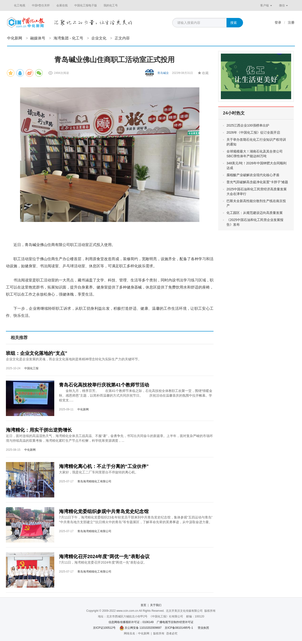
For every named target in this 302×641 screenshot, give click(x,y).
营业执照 (203, 627)
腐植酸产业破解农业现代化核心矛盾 (252, 175)
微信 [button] (283, 5)
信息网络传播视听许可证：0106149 (131, 622)
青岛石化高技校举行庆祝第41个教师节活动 (104, 384)
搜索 (233, 23)
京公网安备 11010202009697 (143, 627)
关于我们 (155, 605)
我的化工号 (111, 5)
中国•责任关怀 (41, 5)
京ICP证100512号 (104, 627)
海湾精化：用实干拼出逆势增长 (39, 430)
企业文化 (98, 38)
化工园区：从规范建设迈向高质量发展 (254, 213)
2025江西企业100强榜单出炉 (247, 125)
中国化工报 (31, 368)
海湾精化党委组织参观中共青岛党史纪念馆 (104, 511)
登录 (278, 22)
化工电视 (19, 5)
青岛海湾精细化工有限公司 (94, 481)
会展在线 (62, 5)
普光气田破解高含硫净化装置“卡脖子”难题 (257, 182)
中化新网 (14, 38)
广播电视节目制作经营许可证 (175, 622)
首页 (143, 605)
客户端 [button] (266, 5)
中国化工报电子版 (85, 5)
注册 (291, 22)
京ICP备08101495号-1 (179, 627)
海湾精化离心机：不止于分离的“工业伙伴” (104, 466)
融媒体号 (37, 38)
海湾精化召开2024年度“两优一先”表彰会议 (104, 556)
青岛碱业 (163, 73)
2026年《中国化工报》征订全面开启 (253, 132)
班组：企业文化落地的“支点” (36, 353)
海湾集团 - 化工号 (68, 38)
